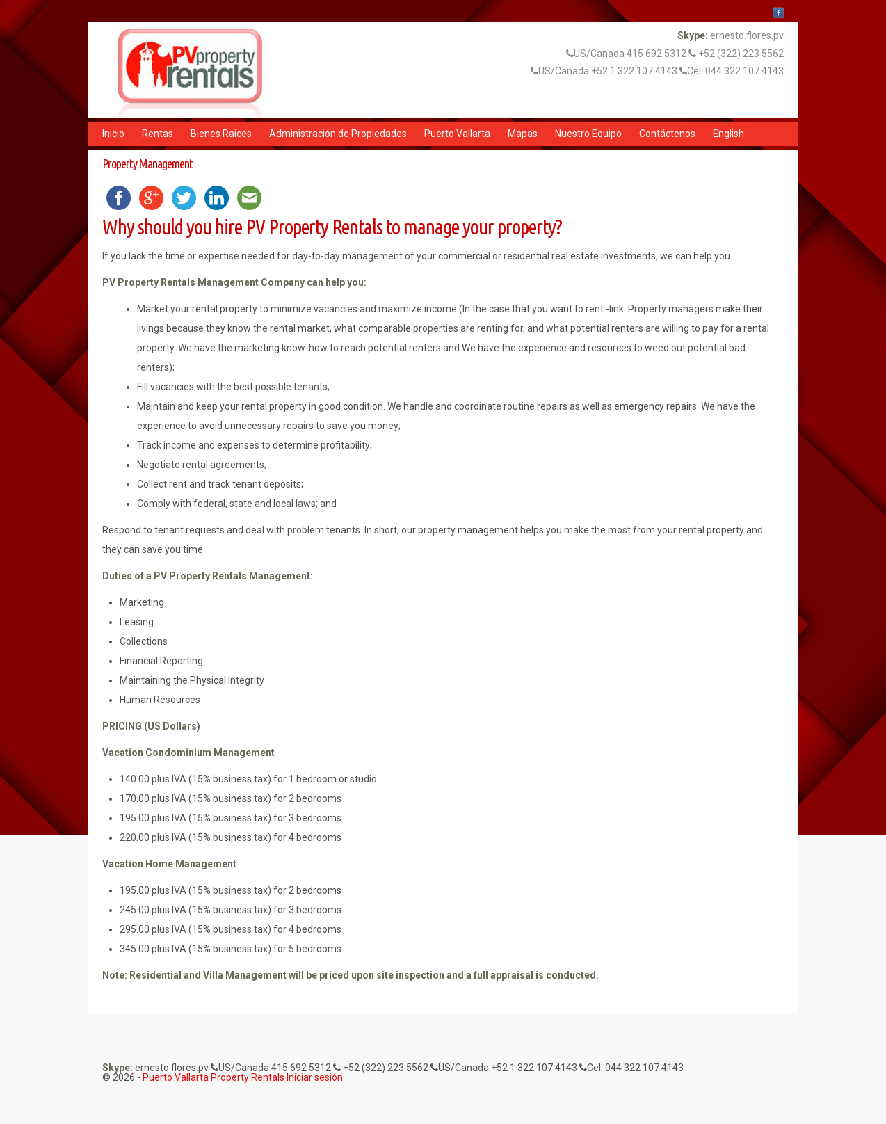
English (728, 133)
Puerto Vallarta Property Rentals (213, 1077)
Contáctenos (667, 133)
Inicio (113, 133)
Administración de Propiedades (338, 133)
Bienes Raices (221, 133)
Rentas (157, 133)
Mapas (523, 133)
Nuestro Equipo (588, 133)
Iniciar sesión (315, 1077)
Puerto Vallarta (457, 133)
